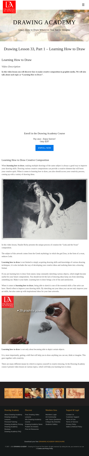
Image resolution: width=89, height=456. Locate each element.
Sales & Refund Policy (74, 427)
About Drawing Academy (13, 414)
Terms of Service (72, 422)
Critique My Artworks (53, 422)
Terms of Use (71, 419)
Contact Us (70, 414)
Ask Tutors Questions (53, 419)
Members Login (51, 414)
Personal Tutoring (10, 422)
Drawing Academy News (33, 424)
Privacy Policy (71, 424)
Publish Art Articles (31, 427)
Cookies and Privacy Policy (45, 448)
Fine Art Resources (32, 429)
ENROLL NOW (44, 148)
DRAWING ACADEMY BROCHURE (52, 441)
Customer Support (72, 417)
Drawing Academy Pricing (13, 424)
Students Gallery (52, 424)
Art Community (51, 417)
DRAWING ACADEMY (44, 22)
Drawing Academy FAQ (12, 431)
